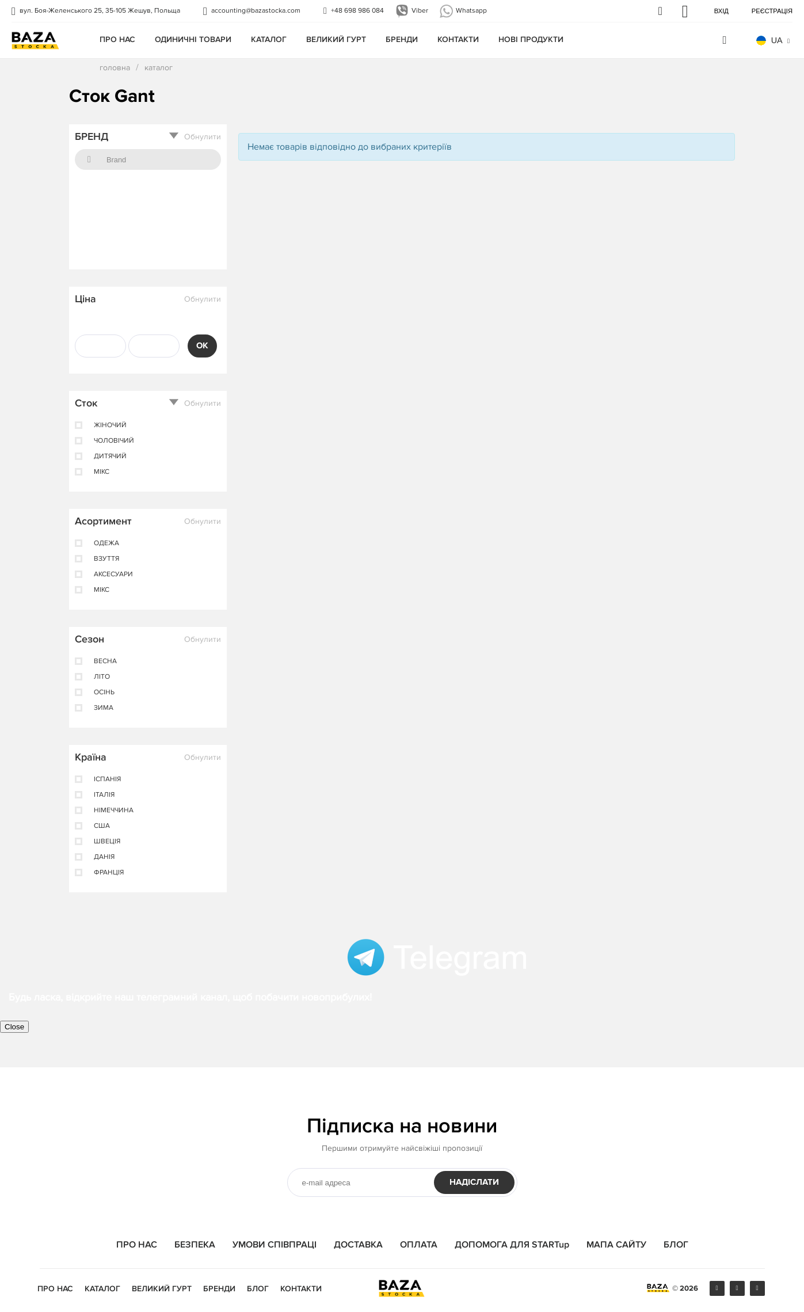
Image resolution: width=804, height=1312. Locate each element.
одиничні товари (193, 39)
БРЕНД (91, 136)
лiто (102, 677)
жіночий (110, 425)
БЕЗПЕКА (194, 1244)
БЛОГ (676, 1244)
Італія (104, 795)
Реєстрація (772, 10)
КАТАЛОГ (269, 39)
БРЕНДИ (402, 39)
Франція (109, 872)
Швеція (107, 841)
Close (14, 1026)
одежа (106, 543)
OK (202, 345)
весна (105, 661)
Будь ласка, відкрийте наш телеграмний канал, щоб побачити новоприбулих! (190, 997)
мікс (101, 472)
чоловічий (114, 441)
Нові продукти (530, 39)
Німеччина (114, 810)
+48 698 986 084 (357, 10)
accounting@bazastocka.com (255, 10)
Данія (104, 857)
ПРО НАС (117, 39)
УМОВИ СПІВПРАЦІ (275, 1244)
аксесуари (113, 574)
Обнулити (202, 137)
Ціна (85, 298)
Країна (90, 757)
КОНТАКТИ (458, 39)
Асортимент (103, 521)
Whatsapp (471, 10)
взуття (106, 559)
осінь (104, 692)
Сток (86, 403)
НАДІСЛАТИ (474, 1182)
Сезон (89, 639)
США (102, 826)
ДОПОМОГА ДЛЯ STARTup (512, 1244)
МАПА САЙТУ (616, 1244)
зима (103, 708)
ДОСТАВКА (358, 1244)
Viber (419, 10)
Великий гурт (336, 39)
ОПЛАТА (418, 1244)
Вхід (721, 10)
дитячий (110, 456)
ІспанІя (107, 779)
